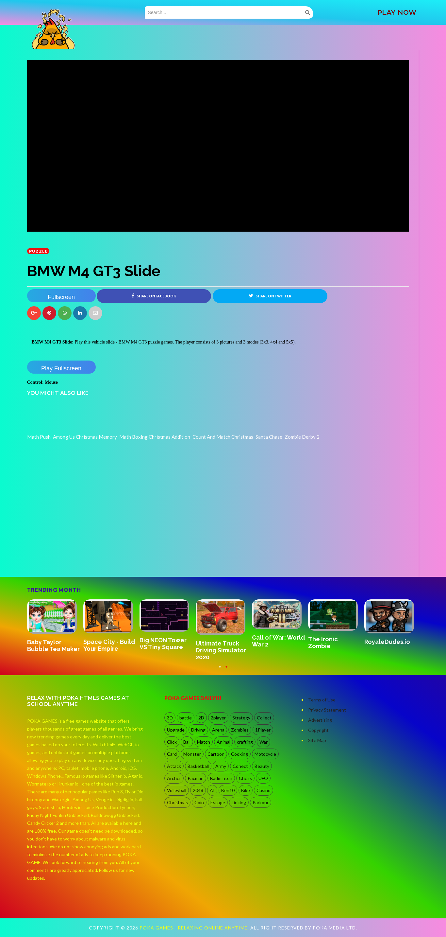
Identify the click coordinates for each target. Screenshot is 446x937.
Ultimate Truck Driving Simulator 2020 (221, 650)
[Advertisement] (76, 558)
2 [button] (226, 670)
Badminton (221, 778)
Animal (223, 742)
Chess (245, 778)
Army (220, 766)
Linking (239, 802)
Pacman (196, 778)
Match (203, 742)
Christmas (177, 802)
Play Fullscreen (61, 368)
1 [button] (220, 670)
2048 (198, 790)
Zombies (240, 730)
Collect (264, 717)
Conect (240, 766)
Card (172, 754)
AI (212, 790)
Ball (186, 742)
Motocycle (265, 754)
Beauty (262, 766)
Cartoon (215, 754)
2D (201, 717)
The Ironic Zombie (323, 642)
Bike (245, 790)
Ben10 (228, 790)
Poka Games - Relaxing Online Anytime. (195, 927)
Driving (198, 730)
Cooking (239, 754)
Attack (174, 766)
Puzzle (38, 251)
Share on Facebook (154, 295)
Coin (199, 802)
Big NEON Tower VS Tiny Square (163, 643)
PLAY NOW (397, 12)
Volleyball (176, 790)
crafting (245, 742)
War (263, 742)
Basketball (198, 766)
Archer (174, 778)
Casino (263, 790)
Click (172, 742)
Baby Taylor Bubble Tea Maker (53, 645)
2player (218, 717)
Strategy (241, 717)
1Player (263, 730)
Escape (217, 802)
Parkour (261, 802)
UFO (263, 778)
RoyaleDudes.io (387, 641)
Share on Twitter (270, 295)
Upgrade (176, 730)
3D (170, 717)
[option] (55, 626)
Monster (192, 754)
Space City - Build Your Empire (109, 645)
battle (185, 717)
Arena (218, 730)
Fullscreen (61, 297)
